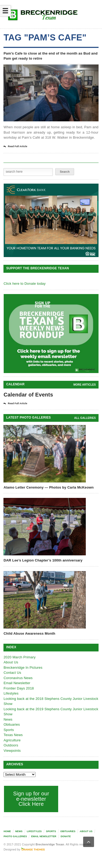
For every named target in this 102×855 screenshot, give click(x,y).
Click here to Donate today (24, 284)
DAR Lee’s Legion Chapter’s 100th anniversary (42, 560)
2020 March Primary (19, 657)
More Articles (84, 384)
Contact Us (12, 673)
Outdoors (10, 745)
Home (7, 831)
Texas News (13, 735)
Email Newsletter (16, 683)
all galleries (85, 417)
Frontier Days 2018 (18, 688)
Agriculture (11, 740)
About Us (10, 662)
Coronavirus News (17, 678)
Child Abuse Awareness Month (29, 633)
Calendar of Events (28, 395)
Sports (8, 730)
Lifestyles (10, 693)
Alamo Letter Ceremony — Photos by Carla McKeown (48, 487)
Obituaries (11, 724)
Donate (66, 836)
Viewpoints (12, 751)
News (7, 719)
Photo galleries (15, 836)
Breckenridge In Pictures (22, 668)
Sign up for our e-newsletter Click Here (31, 799)
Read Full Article (15, 146)
